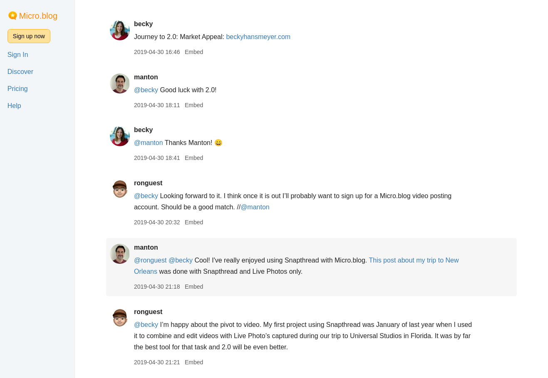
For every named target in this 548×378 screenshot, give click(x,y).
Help (14, 105)
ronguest (148, 183)
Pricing (17, 88)
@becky (146, 89)
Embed (194, 52)
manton (146, 77)
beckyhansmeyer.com (258, 36)
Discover (20, 71)
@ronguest (150, 260)
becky (143, 23)
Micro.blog (38, 15)
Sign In (17, 54)
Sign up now (29, 36)
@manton (148, 142)
